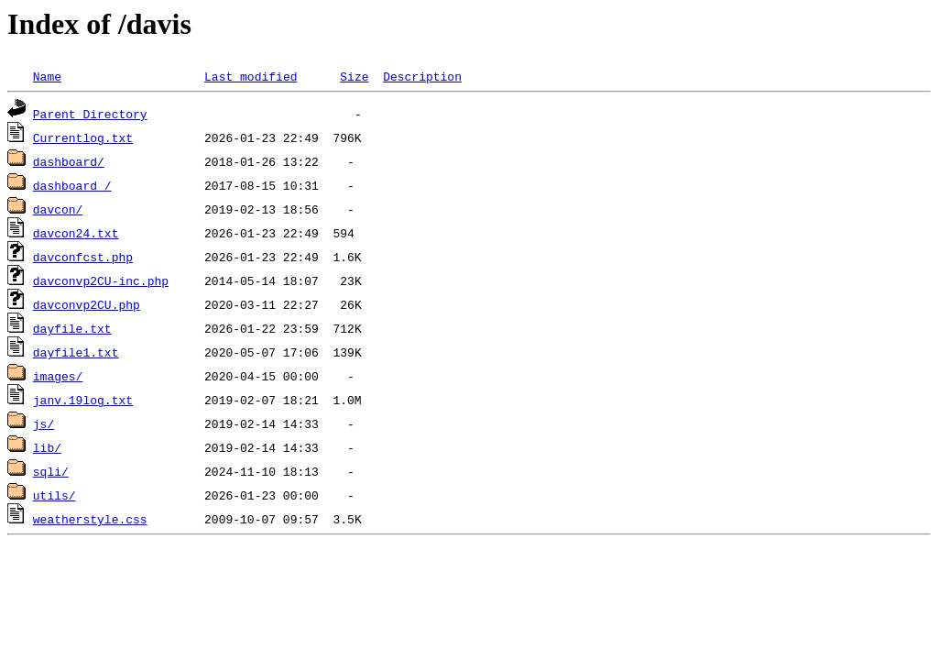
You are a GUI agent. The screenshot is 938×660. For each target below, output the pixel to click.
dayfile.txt (72, 328)
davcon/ (58, 209)
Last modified (250, 76)
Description (422, 76)
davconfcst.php (83, 256)
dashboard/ (68, 161)
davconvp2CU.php (86, 304)
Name (47, 76)
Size (354, 76)
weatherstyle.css (90, 519)
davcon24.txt (76, 233)
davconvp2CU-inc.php (101, 280)
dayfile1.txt (76, 352)
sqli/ (51, 471)
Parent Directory (90, 113)
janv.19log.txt (83, 399)
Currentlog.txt (83, 137)
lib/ (47, 447)
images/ (58, 376)
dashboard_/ (72, 185)
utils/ (54, 495)
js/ (43, 423)
